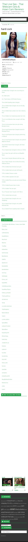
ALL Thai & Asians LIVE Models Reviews (11, 99)
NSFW (15, 506)
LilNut (3, 386)
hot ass (10, 517)
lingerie (8, 506)
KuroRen (4, 352)
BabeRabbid (5, 256)
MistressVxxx (5, 382)
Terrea (3, 302)
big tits (8, 509)
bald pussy (12, 514)
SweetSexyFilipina (6, 289)
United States (11, 519)
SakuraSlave (5, 329)
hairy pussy (3, 500)
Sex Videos (8, 83)
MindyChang (5, 336)
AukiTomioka (5, 252)
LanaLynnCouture (6, 326)
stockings (6, 519)
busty (21, 517)
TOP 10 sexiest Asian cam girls (9, 195)
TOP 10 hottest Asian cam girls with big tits (12, 170)
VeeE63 (4, 259)
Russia (16, 500)
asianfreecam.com (7, 512)
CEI (23, 517)
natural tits (17, 514)
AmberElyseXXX (6, 376)
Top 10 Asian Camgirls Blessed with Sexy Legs (13, 158)
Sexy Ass (20, 501)
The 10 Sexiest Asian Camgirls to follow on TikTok (14, 149)
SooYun (4, 366)
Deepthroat (11, 501)
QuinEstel (4, 369)
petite (23, 514)
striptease (19, 506)
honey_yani (4, 279)
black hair (21, 503)
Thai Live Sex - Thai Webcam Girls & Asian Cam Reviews (13, 7)
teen (21, 514)
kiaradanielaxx (5, 269)
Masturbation (20, 509)
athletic (5, 509)
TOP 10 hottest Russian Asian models (11, 185)
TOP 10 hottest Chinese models (9, 173)
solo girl (15, 512)
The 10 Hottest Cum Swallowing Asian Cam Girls (13, 116)
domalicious (5, 299)
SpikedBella (5, 322)
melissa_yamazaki (6, 292)
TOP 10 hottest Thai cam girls (9, 188)
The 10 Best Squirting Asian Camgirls (11, 102)
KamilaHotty (5, 356)
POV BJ (9, 503)
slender (2, 519)
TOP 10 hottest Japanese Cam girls (10, 176)
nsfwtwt (16, 503)
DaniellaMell (5, 266)
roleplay (4, 503)
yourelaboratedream (7, 306)
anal (13, 503)
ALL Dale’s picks (6, 95)
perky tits (7, 514)
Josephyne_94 (5, 342)
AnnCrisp (4, 272)
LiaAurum (4, 349)
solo (26, 509)
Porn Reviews (3, 535)
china (11, 506)
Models (4, 33)
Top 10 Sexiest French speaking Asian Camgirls (13, 208)
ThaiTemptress (5, 309)
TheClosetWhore (6, 296)
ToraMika (4, 246)
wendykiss (4, 372)
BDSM (16, 519)
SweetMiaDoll (5, 236)
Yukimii (3, 316)
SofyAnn (4, 346)
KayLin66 (4, 359)
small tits (3, 514)
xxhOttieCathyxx (8, 59)
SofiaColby (4, 339)
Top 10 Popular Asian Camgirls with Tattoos (12, 191)
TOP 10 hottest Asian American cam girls (11, 166)
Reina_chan (4, 229)
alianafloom (4, 262)
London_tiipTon (5, 319)
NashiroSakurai (5, 312)
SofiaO (3, 389)
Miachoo (4, 242)
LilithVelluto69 (5, 232)
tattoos (5, 506)
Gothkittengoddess (6, 286)
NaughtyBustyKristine (7, 379)
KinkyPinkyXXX (5, 332)
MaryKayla (4, 239)
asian (12, 509)
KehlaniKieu (4, 249)
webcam (4, 517)
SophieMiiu (4, 282)
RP (6, 500)
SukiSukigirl (4, 276)
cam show (21, 512)
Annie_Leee (4, 362)
